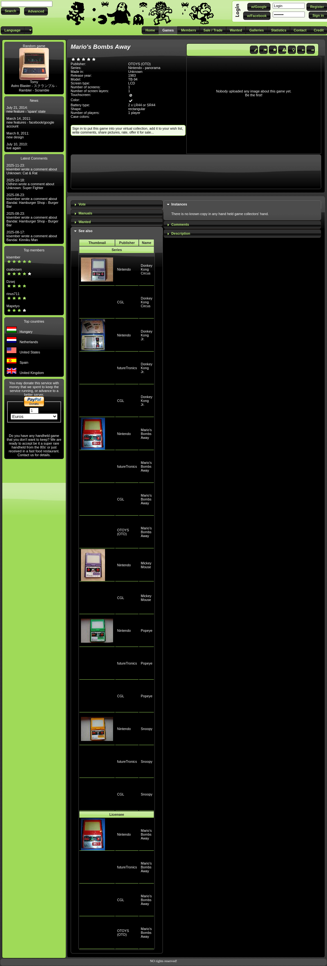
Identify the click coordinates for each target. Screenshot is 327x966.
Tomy (34, 82)
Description (180, 233)
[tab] (117, 204)
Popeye (146, 630)
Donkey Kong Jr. (146, 335)
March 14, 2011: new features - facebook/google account (30, 122)
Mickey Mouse (146, 565)
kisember (13, 257)
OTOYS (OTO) (123, 532)
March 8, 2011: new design (17, 135)
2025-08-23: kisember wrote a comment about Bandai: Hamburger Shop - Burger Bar (32, 200)
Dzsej (10, 281)
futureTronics (127, 368)
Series (116, 250)
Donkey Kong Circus (146, 269)
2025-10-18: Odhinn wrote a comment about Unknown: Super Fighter (30, 184)
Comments (180, 224)
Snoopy (146, 729)
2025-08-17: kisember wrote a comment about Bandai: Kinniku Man (31, 236)
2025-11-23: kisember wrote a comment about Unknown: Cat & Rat (31, 169)
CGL (120, 302)
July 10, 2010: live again (17, 146)
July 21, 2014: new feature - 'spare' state (26, 109)
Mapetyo (13, 306)
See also (85, 231)
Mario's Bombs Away (146, 433)
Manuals (85, 213)
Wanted (84, 222)
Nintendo (124, 269)
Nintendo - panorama (144, 68)
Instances (179, 204)
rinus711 (13, 294)
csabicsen (14, 269)
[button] (10, 11)
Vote (81, 204)
